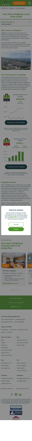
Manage (16, 224)
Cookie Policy (13, 216)
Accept (16, 229)
